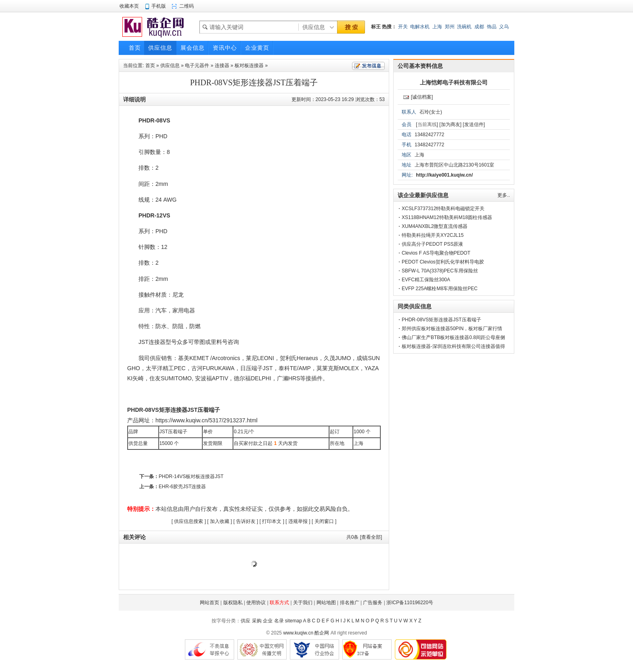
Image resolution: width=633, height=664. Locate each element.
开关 (403, 27)
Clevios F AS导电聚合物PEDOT (436, 253)
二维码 (186, 6)
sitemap (293, 621)
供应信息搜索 (188, 521)
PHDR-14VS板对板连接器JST (191, 476)
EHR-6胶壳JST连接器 (182, 486)
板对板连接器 (249, 65)
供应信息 (170, 65)
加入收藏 (219, 521)
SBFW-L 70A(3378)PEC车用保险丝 (440, 271)
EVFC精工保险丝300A (426, 279)
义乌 (504, 27)
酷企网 (321, 633)
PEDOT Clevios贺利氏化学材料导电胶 (443, 262)
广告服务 (372, 602)
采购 (257, 621)
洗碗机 (464, 27)
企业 (267, 621)
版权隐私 (233, 602)
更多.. (503, 195)
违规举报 (298, 521)
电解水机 (420, 27)
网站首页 (209, 602)
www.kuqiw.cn (298, 633)
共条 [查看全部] (364, 537)
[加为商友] (450, 124)
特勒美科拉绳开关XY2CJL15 (432, 235)
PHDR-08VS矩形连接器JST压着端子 (441, 320)
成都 (479, 27)
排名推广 (349, 602)
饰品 (492, 27)
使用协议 (256, 602)
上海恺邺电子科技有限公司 (454, 82)
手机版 (158, 6)
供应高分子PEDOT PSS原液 (432, 244)
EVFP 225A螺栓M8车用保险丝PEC (440, 288)
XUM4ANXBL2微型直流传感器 (434, 226)
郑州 (450, 27)
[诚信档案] (422, 97)
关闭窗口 (324, 521)
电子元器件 (197, 65)
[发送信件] (474, 124)
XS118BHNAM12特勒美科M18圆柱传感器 (447, 217)
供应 (245, 621)
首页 (150, 65)
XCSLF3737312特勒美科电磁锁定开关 (443, 208)
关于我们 (302, 602)
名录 (279, 621)
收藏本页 (129, 6)
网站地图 (326, 602)
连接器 (222, 65)
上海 (437, 27)
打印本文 (271, 521)
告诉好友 (246, 521)
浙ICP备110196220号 (409, 602)
